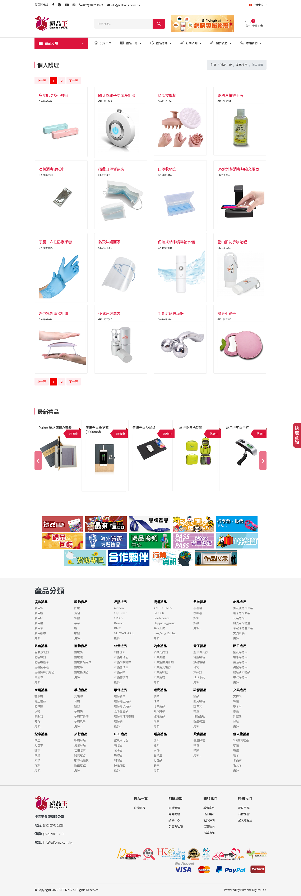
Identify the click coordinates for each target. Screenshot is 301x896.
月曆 (236, 721)
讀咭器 (118, 745)
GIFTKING (65, 890)
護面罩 (38, 677)
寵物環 (78, 657)
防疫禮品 (41, 645)
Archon (119, 608)
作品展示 (209, 814)
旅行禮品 (80, 733)
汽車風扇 (159, 657)
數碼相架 (199, 662)
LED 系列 (199, 677)
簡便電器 (80, 755)
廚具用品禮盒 (241, 623)
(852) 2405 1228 (53, 825)
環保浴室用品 (122, 701)
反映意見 (244, 808)
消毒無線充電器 (44, 672)
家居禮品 (241, 65)
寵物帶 (78, 667)
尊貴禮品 (120, 645)
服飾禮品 (80, 601)
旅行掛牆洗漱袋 (190, 427)
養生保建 (199, 740)
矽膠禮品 (200, 689)
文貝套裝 (239, 633)
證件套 (197, 706)
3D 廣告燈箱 (241, 740)
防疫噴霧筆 (41, 662)
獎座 (37, 740)
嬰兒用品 (199, 701)
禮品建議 (160, 43)
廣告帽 (38, 613)
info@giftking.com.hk (125, 5)
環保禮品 (120, 689)
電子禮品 (200, 645)
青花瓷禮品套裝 (243, 608)
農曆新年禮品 (241, 672)
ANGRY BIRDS (163, 608)
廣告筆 (38, 628)
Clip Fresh (120, 613)
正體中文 (258, 5)
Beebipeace (162, 618)
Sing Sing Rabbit (165, 633)
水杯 (156, 750)
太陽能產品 (121, 711)
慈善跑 (197, 608)
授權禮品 (160, 601)
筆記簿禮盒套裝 (243, 628)
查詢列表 (254, 24)
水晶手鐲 (119, 672)
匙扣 (156, 745)
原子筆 (237, 706)
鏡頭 (77, 706)
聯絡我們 (250, 43)
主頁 (213, 65)
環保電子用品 (122, 706)
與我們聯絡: (41, 4)
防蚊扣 (38, 706)
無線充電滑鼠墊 (143, 427)
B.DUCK (159, 613)
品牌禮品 (120, 601)
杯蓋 (196, 711)
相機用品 (80, 740)
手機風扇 (80, 721)
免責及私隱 (175, 826)
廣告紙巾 (40, 633)
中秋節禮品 (240, 677)
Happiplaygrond (164, 623)
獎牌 (37, 755)
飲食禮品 (200, 733)
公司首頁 (102, 43)
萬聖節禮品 (240, 667)
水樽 (37, 711)
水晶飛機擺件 (122, 662)
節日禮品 (239, 645)
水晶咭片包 (121, 657)
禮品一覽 (130, 43)
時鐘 (37, 721)
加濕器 (118, 760)
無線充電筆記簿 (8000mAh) (96, 429)
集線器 (197, 672)
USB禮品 (120, 733)
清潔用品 (80, 745)
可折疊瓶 (199, 716)
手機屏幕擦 (81, 716)
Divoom (119, 623)
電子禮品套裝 (241, 613)
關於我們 (220, 43)
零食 (196, 745)
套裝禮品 (239, 618)
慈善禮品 (200, 601)
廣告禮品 (41, 601)
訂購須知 (190, 43)
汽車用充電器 (162, 667)
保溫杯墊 (119, 765)
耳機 (77, 701)
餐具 (156, 765)
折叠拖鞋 (80, 765)
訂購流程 (174, 808)
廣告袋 (38, 608)
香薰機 (38, 696)
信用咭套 (80, 750)
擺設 (37, 750)
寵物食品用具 (82, 662)
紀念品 (158, 760)
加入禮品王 (245, 820)
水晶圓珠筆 (121, 667)
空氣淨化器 (41, 652)
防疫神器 (40, 657)
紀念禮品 (41, 733)
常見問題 (174, 814)
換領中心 (174, 820)
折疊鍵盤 (199, 721)
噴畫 (236, 750)
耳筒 (196, 667)
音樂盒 (158, 755)
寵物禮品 (80, 645)
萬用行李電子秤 (237, 427)
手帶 (77, 623)
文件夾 (237, 696)
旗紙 (196, 623)
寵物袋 (78, 652)
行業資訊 (209, 833)
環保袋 (118, 721)
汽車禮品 (160, 645)
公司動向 (209, 826)
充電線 (78, 696)
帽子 (236, 755)
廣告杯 (38, 618)
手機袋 (78, 711)
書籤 (236, 711)
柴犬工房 (159, 628)
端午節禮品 (240, 657)
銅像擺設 (119, 652)
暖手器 (118, 750)
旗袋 (196, 618)
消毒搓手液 (41, 667)
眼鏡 (77, 633)
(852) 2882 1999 (92, 5)
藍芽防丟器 (200, 652)
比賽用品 (159, 706)
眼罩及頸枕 (81, 760)
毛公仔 (237, 765)
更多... (38, 638)
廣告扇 (38, 623)
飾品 (196, 696)
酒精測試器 (161, 652)
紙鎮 (37, 760)
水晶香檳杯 (121, 677)
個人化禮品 (241, 733)
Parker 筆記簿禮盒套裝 (55, 427)
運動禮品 (160, 689)
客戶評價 (209, 820)
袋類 (77, 618)
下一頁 (73, 80)
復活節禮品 (240, 662)
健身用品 (159, 716)
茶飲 (196, 750)
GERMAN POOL (124, 633)
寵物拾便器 (81, 672)
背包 (77, 613)
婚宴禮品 (160, 733)
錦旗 (37, 765)
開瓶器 (38, 716)
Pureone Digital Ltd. (253, 890)
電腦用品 (199, 657)
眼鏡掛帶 (159, 711)
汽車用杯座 (161, 672)
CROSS (118, 618)
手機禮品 (80, 689)
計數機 (237, 716)
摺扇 (156, 721)
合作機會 (244, 814)
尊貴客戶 (209, 808)
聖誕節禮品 (240, 652)
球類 (156, 701)
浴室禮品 (40, 701)
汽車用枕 (159, 677)
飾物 (77, 608)
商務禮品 (239, 601)
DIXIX (117, 628)
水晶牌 (237, 760)
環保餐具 (119, 696)
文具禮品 (239, 689)
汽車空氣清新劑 (164, 662)
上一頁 (41, 80)
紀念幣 (38, 745)
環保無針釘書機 (124, 716)
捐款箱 (197, 613)
